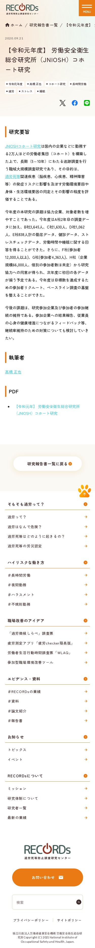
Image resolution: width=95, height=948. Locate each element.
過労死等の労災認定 (25, 545)
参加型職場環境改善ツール (30, 662)
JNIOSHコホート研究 (23, 146)
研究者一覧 (17, 807)
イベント (15, 759)
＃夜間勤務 (17, 584)
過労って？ (17, 516)
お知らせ (16, 736)
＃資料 (13, 701)
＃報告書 (15, 720)
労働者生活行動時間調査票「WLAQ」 (40, 652)
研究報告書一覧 (43, 25)
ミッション (17, 788)
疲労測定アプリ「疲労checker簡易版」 (41, 643)
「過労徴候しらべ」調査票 (30, 633)
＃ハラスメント (21, 594)
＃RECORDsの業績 (24, 691)
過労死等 (12, 176)
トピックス (17, 749)
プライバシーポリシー (31, 920)
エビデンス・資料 (24, 678)
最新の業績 (17, 817)
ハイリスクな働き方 (26, 562)
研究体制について (23, 798)
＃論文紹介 (17, 710)
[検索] (78, 902)
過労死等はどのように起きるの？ (36, 536)
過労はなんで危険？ (25, 526)
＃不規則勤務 (19, 604)
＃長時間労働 (19, 575)
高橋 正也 (13, 371)
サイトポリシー (69, 920)
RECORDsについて (25, 775)
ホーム (17, 25)
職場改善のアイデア (26, 620)
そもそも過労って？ (26, 504)
